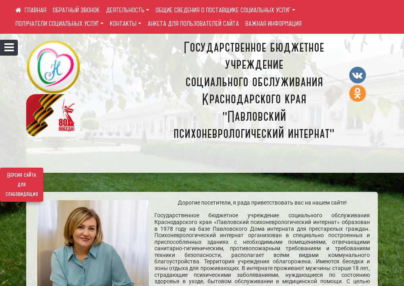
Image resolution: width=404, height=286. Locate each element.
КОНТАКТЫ (123, 23)
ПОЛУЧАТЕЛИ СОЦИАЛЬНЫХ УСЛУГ (57, 23)
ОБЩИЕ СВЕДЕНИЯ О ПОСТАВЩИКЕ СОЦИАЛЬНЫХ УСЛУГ (223, 10)
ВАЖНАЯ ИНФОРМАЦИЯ (273, 23)
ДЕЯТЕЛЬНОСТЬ (125, 10)
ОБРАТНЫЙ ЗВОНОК (76, 10)
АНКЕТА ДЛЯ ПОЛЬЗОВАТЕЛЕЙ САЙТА (193, 23)
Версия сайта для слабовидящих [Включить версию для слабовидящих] (22, 184)
